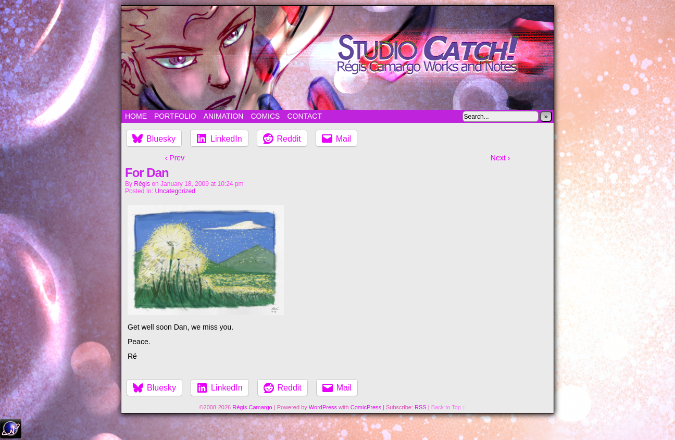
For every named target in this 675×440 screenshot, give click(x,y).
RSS (421, 407)
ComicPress (366, 407)
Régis (142, 183)
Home (136, 116)
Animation (224, 116)
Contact (304, 116)
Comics (265, 116)
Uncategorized (175, 191)
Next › (500, 158)
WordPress (323, 407)
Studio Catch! (337, 58)
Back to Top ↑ (448, 407)
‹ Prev (174, 158)
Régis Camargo (252, 407)
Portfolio (175, 116)
